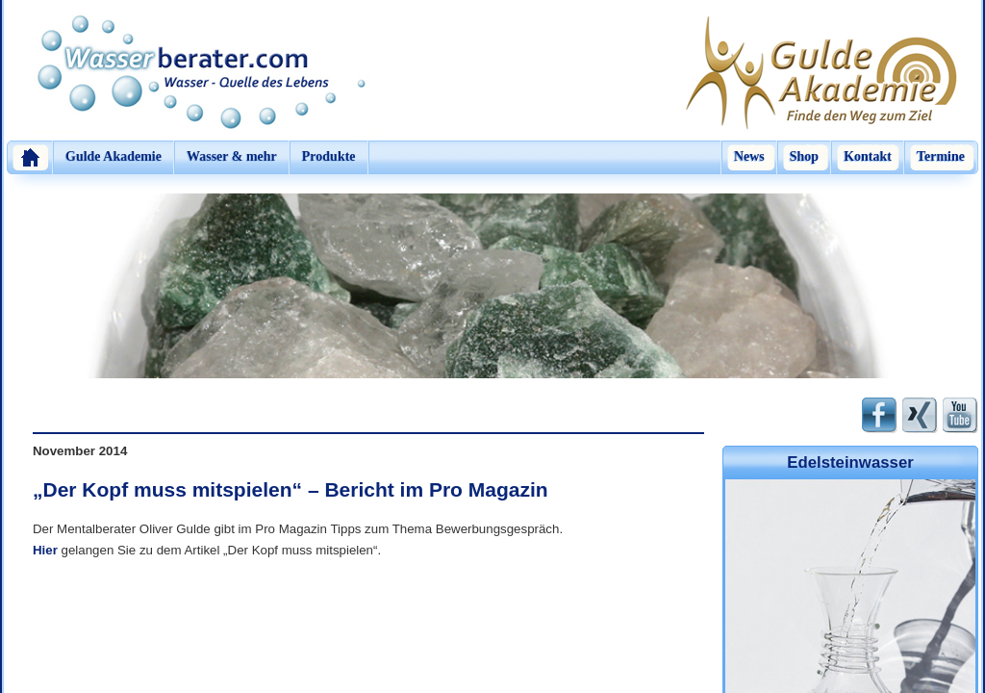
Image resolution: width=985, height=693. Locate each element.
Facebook (879, 415)
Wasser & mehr (232, 156)
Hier (45, 550)
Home (30, 157)
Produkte (329, 156)
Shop (804, 156)
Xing (920, 415)
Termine (941, 156)
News (749, 156)
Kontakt (868, 156)
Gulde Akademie (113, 156)
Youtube (960, 415)
